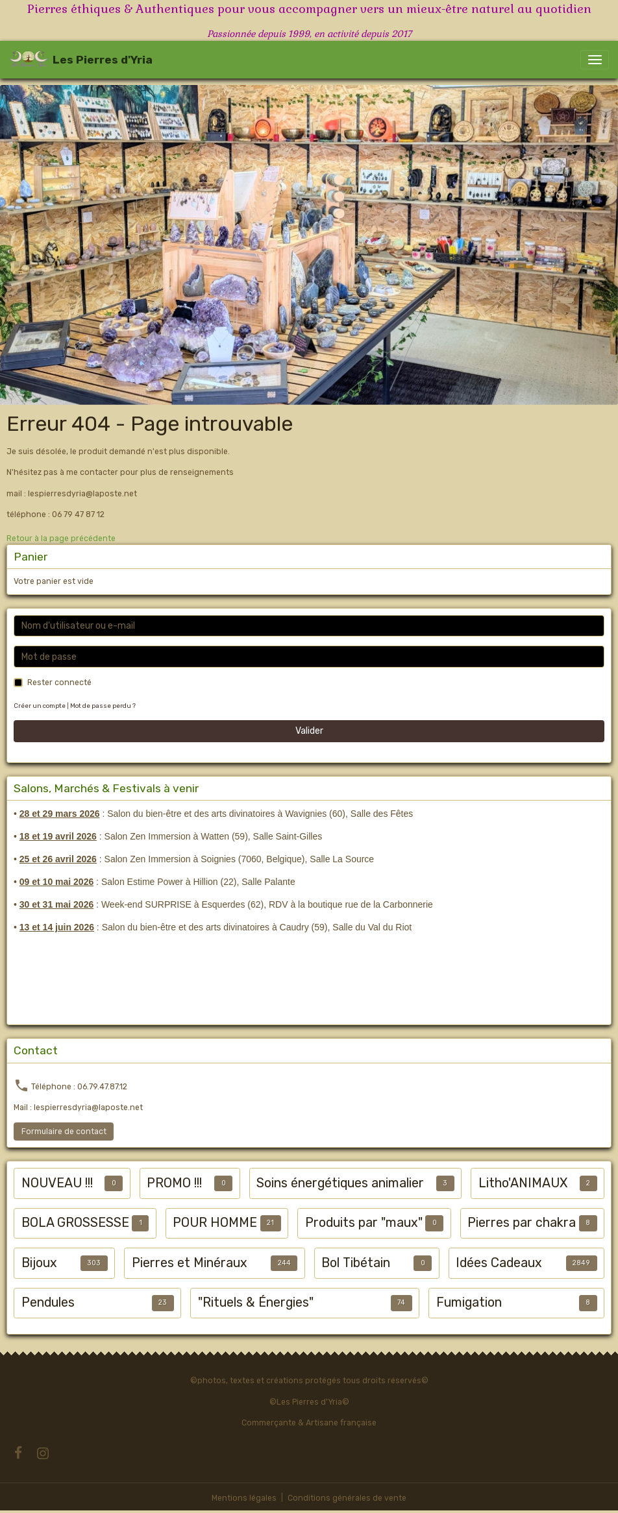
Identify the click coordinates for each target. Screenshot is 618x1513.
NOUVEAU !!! (57, 1183)
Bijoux (39, 1262)
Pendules (48, 1302)
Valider (309, 730)
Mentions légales (244, 1498)
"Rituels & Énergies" (256, 1302)
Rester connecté (59, 682)
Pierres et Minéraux (189, 1262)
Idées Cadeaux (499, 1262)
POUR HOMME (215, 1222)
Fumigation (469, 1302)
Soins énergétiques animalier (340, 1183)
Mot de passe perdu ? (103, 705)
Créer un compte (40, 705)
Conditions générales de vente (347, 1498)
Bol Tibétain (355, 1262)
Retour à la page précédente (61, 538)
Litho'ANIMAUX (522, 1183)
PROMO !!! (174, 1183)
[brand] (81, 59)
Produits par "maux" (364, 1222)
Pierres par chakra (521, 1222)
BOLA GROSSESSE (75, 1222)
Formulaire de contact (63, 1131)
